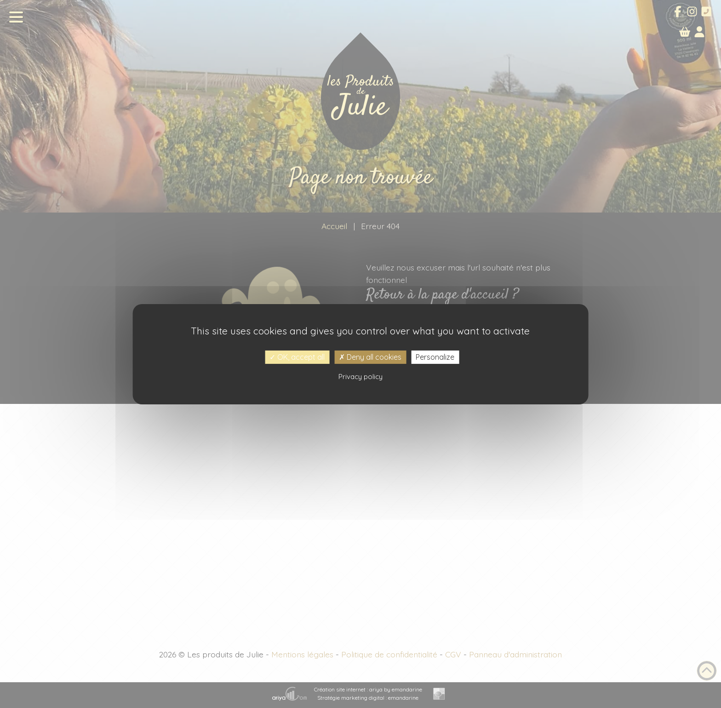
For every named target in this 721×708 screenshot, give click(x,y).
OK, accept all (297, 356)
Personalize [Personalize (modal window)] (435, 356)
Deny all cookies (370, 356)
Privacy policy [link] (360, 376)
